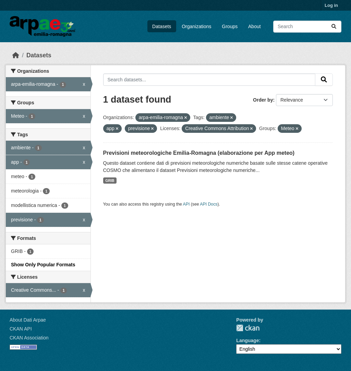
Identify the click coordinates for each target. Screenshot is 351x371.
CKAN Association (29, 337)
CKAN (247, 328)
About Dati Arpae (28, 320)
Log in (331, 5)
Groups (230, 26)
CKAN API (21, 329)
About (254, 26)
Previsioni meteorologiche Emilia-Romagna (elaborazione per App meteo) (199, 153)
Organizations (196, 26)
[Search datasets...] (307, 27)
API (186, 204)
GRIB (109, 180)
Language (247, 340)
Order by (263, 100)
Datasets (161, 26)
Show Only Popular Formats (43, 264)
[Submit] (334, 27)
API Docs (208, 204)
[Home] (15, 55)
